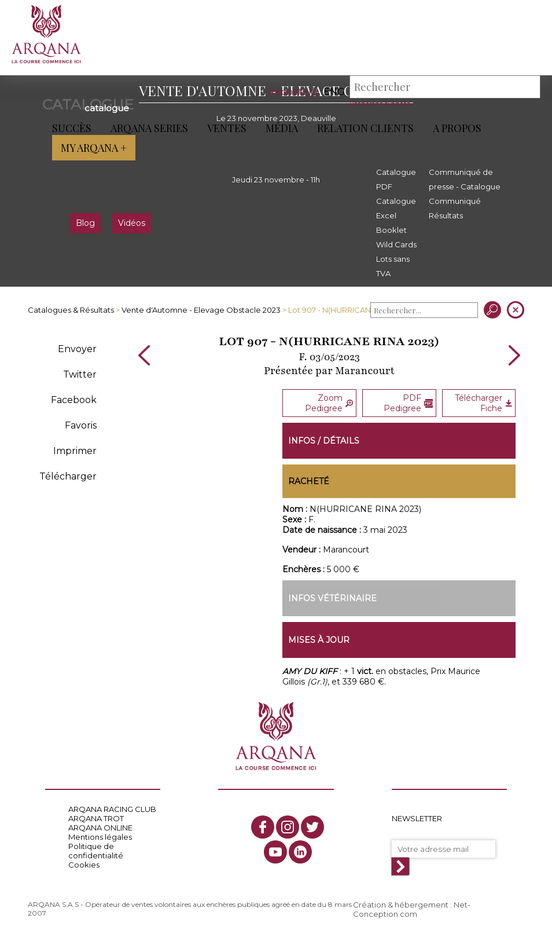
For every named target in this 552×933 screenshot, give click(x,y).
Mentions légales (100, 836)
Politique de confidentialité (95, 850)
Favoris (81, 425)
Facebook (74, 399)
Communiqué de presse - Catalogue (465, 179)
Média (282, 128)
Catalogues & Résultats (71, 309)
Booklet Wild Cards (396, 237)
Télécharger (68, 476)
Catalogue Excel (396, 208)
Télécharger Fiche (483, 403)
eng (334, 91)
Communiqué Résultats (455, 208)
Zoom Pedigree (329, 403)
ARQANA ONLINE (100, 827)
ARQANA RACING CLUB (112, 809)
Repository (293, 91)
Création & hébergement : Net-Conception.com (411, 909)
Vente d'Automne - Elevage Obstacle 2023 (201, 309)
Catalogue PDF (396, 179)
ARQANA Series (149, 128)
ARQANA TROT (96, 818)
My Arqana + (94, 148)
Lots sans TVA (393, 266)
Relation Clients (365, 128)
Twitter (80, 374)
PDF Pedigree (408, 403)
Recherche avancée (379, 104)
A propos (457, 128)
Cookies (84, 864)
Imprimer (75, 450)
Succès (71, 128)
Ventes (226, 128)
